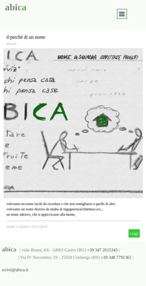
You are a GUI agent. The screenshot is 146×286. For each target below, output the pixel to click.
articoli (12, 44)
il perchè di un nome (26, 37)
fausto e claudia (18, 227)
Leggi (134, 233)
